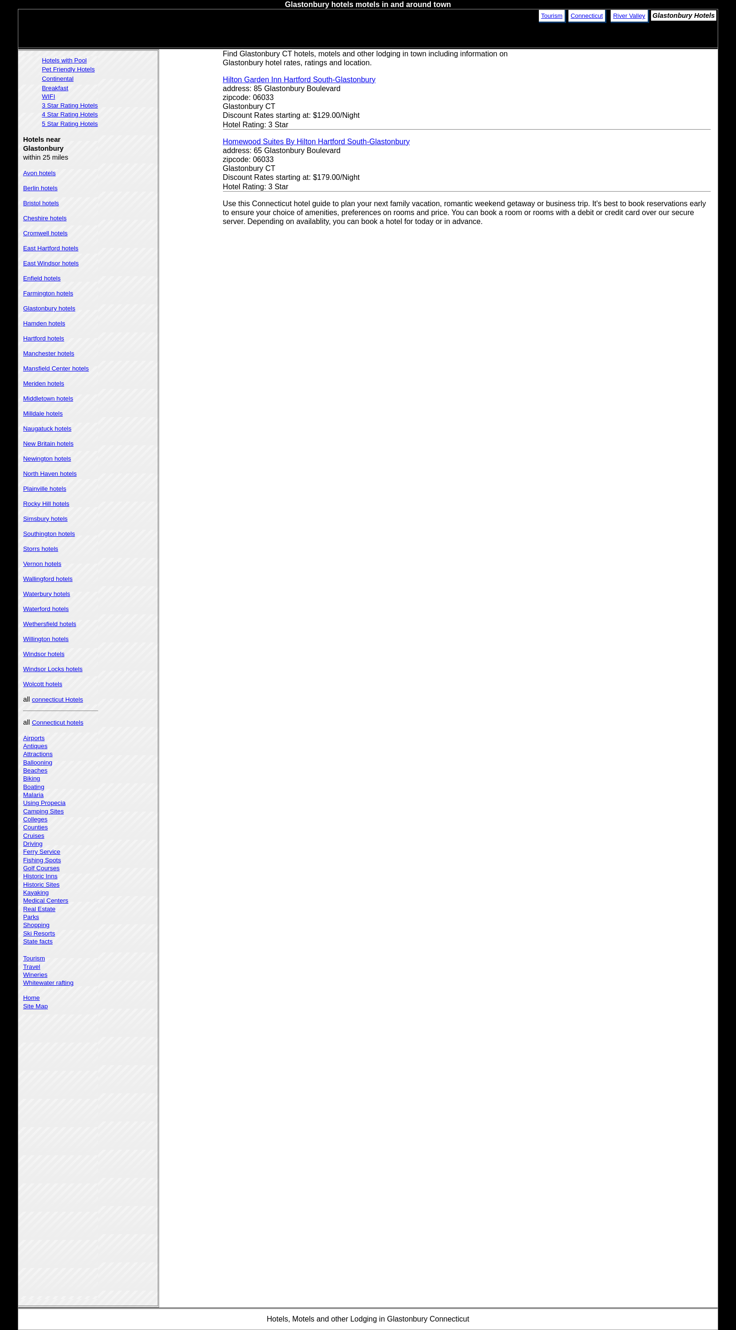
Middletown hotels (48, 398)
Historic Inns (40, 876)
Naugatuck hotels (47, 428)
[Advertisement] (629, 115)
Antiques (35, 746)
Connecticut (587, 15)
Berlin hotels (40, 188)
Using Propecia (44, 802)
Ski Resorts (39, 933)
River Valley (629, 15)
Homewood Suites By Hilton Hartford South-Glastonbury (316, 142)
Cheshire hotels (45, 218)
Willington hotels (46, 638)
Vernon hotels (42, 563)
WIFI (48, 96)
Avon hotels (39, 173)
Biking (31, 778)
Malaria (33, 794)
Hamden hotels (44, 323)
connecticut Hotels (57, 699)
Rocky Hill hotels (46, 503)
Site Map (35, 1006)
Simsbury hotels (45, 518)
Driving (32, 843)
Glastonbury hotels (49, 308)
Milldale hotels (42, 413)
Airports (34, 738)
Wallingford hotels (47, 578)
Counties (35, 827)
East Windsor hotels (51, 263)
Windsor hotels (43, 653)
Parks (31, 916)
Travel (31, 966)
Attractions (38, 754)
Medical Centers (45, 900)
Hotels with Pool (64, 60)
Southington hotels (49, 533)
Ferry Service (41, 851)
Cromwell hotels (45, 233)
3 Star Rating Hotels (70, 105)
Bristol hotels (41, 203)
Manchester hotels (48, 353)
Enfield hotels (42, 278)
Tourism (552, 15)
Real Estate (39, 908)
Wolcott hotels (42, 684)
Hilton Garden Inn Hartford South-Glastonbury (299, 80)
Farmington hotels (48, 293)
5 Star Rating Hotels (70, 123)
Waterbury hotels (46, 593)
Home (31, 997)
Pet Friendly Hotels (68, 69)
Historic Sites (41, 884)
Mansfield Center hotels (56, 368)
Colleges (35, 819)
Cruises (33, 835)
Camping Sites (43, 811)
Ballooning (37, 762)
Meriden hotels (43, 383)
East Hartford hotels (50, 248)
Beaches (35, 770)
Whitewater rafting (48, 982)
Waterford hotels (46, 608)
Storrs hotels (40, 548)
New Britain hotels (48, 443)
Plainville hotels (44, 488)
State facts (38, 941)
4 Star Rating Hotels (70, 114)
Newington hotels (47, 458)
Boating (33, 786)
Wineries (35, 974)
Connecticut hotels (58, 722)
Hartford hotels (43, 338)
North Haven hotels (50, 473)
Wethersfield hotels (49, 623)
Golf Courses (41, 868)
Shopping (36, 924)
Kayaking (36, 892)
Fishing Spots (42, 860)
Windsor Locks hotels (53, 669)
